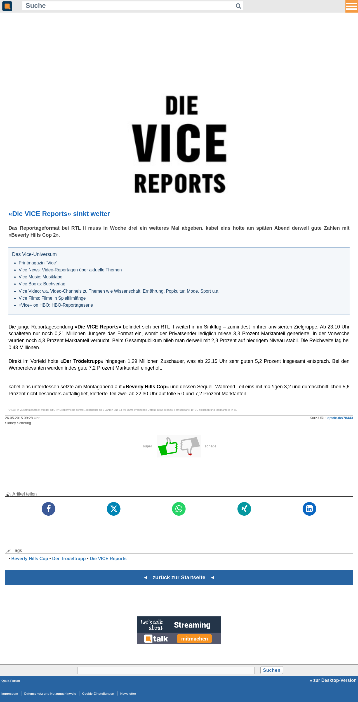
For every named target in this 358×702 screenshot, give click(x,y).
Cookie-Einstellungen (98, 693)
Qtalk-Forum (10, 680)
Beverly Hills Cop (29, 558)
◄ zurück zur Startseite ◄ (179, 577)
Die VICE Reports (108, 558)
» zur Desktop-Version (333, 680)
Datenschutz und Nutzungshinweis (50, 693)
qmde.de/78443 (340, 418)
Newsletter (128, 693)
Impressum (9, 693)
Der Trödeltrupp (69, 558)
